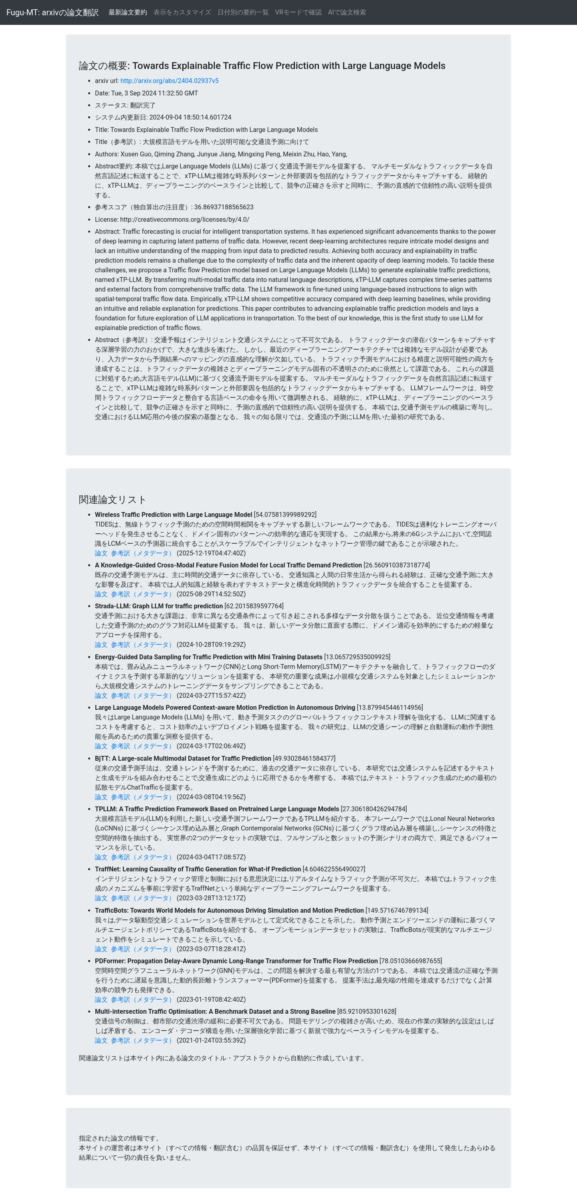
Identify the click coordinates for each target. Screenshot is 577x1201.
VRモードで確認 (298, 12)
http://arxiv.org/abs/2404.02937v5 (170, 81)
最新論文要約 (128, 12)
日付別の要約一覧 (243, 12)
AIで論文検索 (347, 12)
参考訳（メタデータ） (143, 553)
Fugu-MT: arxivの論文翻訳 (52, 12)
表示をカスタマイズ (182, 12)
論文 (101, 553)
